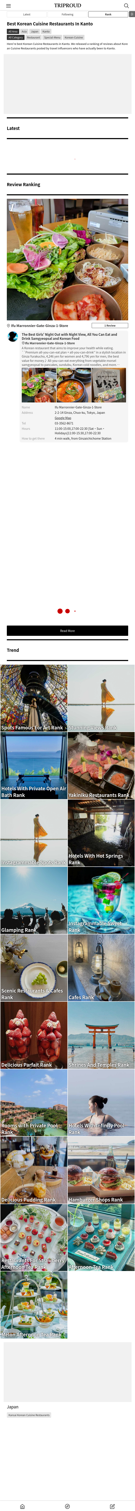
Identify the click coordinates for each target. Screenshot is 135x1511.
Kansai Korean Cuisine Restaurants (29, 1415)
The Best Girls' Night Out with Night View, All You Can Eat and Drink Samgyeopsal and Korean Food (74, 338)
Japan (34, 31)
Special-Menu (52, 37)
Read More (67, 631)
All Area (13, 31)
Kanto (45, 31)
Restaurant (33, 37)
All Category (16, 37)
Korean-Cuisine (74, 37)
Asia (24, 31)
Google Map (63, 418)
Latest (26, 14)
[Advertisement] (68, 84)
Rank (108, 14)
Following (67, 14)
